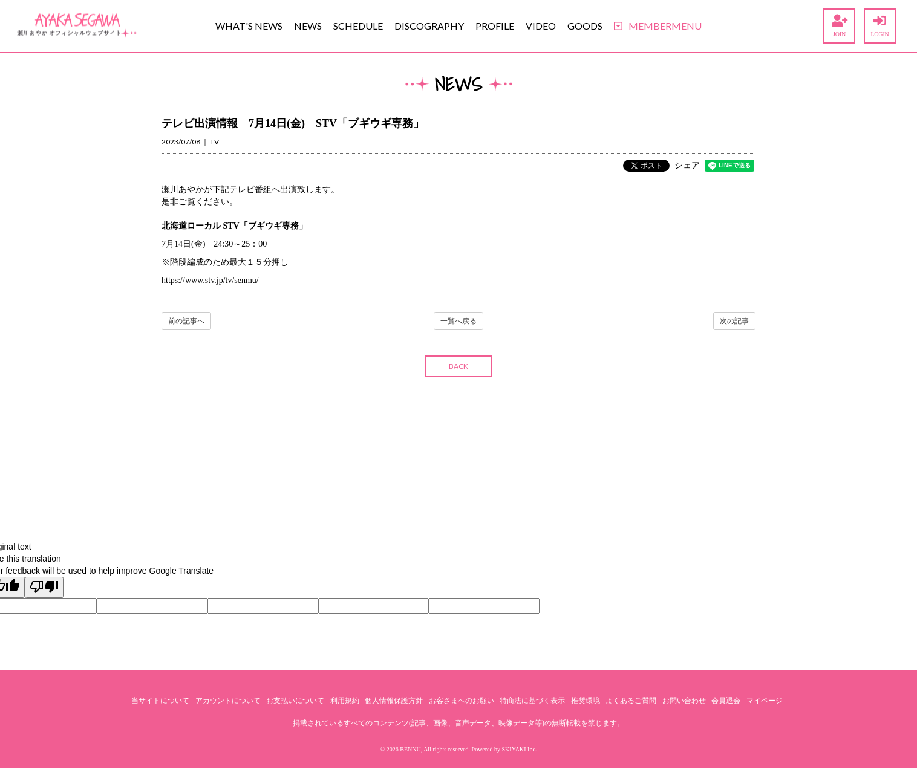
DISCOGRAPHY (429, 25)
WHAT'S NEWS (248, 25)
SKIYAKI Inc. (519, 749)
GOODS (584, 25)
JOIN (839, 26)
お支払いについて (295, 700)
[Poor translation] (44, 587)
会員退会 (725, 700)
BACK (458, 366)
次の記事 (734, 321)
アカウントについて (228, 700)
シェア (687, 165)
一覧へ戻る (458, 321)
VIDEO (541, 25)
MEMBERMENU (658, 25)
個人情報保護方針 (394, 700)
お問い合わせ (684, 700)
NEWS (308, 25)
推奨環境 (585, 700)
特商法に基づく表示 (532, 700)
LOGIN (880, 26)
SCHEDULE (358, 25)
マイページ (764, 700)
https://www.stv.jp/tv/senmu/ (210, 280)
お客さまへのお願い (461, 700)
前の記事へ (186, 321)
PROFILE (494, 25)
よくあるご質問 (630, 700)
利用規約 (344, 700)
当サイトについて (160, 700)
